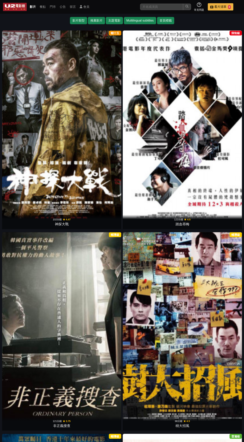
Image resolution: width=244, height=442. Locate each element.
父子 (196, 279)
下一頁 (122, 397)
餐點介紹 (119, 415)
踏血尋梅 (48, 71)
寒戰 (136, 71)
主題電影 (114, 20)
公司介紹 (213, 415)
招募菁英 (194, 415)
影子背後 (77, 175)
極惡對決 (107, 175)
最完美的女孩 (166, 175)
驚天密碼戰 (47, 175)
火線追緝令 (136, 227)
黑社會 (48, 123)
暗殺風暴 (137, 382)
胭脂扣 (226, 279)
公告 (63, 6)
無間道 (77, 123)
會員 (84, 6)
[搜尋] (161, 7)
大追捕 (18, 227)
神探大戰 (18, 71)
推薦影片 (96, 20)
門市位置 (138, 415)
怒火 (166, 279)
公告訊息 (157, 415)
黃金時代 (77, 279)
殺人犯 (77, 227)
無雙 (107, 123)
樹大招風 (107, 71)
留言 (73, 6)
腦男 (226, 175)
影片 (33, 6)
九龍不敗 (226, 123)
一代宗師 (166, 123)
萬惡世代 (226, 331)
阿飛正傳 (18, 123)
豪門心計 (107, 382)
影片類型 (78, 20)
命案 (196, 123)
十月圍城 (107, 279)
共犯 (196, 175)
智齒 (166, 331)
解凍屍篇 (137, 175)
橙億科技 (128, 437)
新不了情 (18, 331)
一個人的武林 (47, 331)
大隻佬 (226, 227)
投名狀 (226, 71)
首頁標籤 (166, 20)
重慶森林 (18, 279)
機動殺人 (107, 227)
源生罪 (77, 331)
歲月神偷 (196, 227)
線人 (196, 71)
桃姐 (166, 71)
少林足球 (48, 279)
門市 (53, 6)
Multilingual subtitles (140, 20)
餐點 (43, 6)
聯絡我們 (175, 415)
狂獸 (17, 175)
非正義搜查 (77, 71)
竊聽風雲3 (166, 227)
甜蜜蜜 (137, 123)
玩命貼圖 (137, 331)
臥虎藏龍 (137, 279)
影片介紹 (101, 415)
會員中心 (231, 415)
